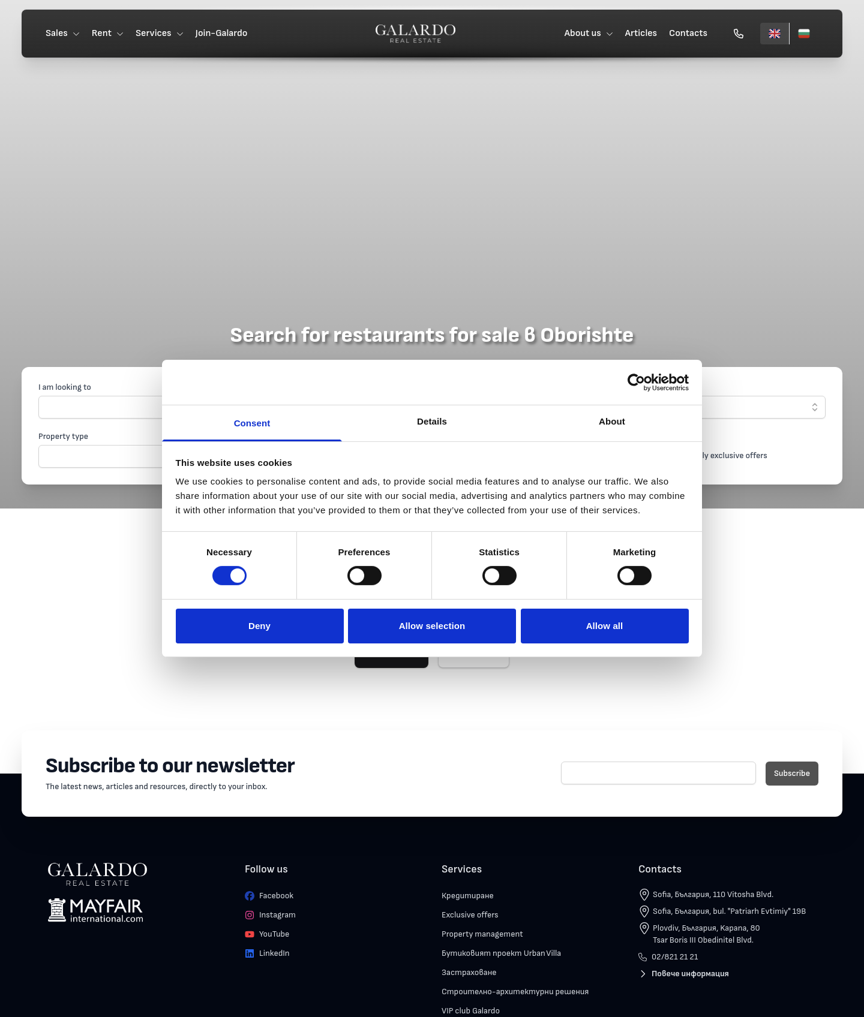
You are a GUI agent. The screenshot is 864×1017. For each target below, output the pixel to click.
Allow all (604, 626)
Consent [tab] (252, 423)
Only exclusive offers (729, 455)
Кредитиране (468, 895)
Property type (63, 436)
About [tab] (612, 421)
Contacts (688, 33)
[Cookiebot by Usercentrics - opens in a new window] (636, 382)
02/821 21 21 (668, 957)
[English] (774, 33)
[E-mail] (658, 773)
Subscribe (792, 773)
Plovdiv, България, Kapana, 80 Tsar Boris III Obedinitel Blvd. (706, 934)
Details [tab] (432, 421)
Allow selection (432, 626)
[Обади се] (739, 34)
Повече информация (683, 973)
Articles (641, 33)
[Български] (803, 33)
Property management (482, 934)
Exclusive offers (470, 915)
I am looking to (64, 387)
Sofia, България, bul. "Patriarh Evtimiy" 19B (729, 911)
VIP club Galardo (471, 1011)
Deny (259, 626)
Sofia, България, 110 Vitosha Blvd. (713, 894)
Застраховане (469, 972)
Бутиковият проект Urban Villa (501, 953)
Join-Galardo (222, 33)
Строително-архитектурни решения (515, 991)
